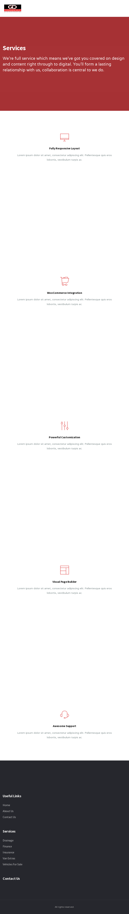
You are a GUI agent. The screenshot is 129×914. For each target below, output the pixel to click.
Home (6, 805)
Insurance (8, 852)
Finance (7, 846)
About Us (8, 811)
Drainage (8, 840)
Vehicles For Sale (12, 864)
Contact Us (9, 817)
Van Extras (9, 858)
